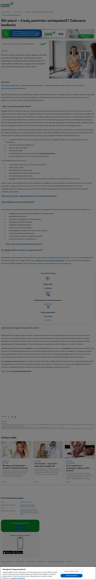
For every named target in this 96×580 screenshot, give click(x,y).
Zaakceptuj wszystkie (71, 575)
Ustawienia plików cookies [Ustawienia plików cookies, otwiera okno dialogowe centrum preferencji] (71, 571)
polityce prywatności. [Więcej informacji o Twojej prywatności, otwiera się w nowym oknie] (18, 578)
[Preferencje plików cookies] (2, 577)
